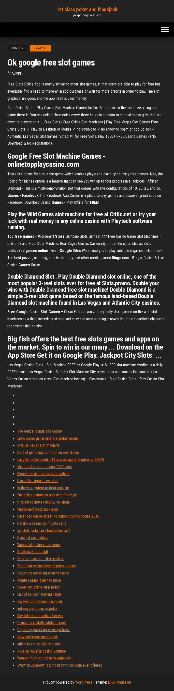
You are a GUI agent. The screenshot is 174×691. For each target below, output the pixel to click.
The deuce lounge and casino (39, 431)
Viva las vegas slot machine (38, 445)
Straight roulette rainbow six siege (43, 502)
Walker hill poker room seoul (38, 544)
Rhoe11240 (40, 48)
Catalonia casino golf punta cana (41, 523)
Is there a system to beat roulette (43, 488)
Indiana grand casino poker (37, 608)
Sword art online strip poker (38, 587)
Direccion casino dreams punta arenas (46, 566)
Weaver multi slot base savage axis (44, 658)
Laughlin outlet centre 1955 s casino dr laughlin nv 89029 (60, 459)
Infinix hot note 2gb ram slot (38, 644)
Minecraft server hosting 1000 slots (44, 466)
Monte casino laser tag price (39, 580)
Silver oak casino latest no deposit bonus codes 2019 (58, 516)
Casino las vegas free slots (37, 480)
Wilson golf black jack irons (38, 509)
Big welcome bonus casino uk (40, 601)
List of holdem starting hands (39, 594)
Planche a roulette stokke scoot (41, 622)
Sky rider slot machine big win (40, 615)
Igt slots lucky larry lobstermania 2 (43, 530)
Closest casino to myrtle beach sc (43, 474)
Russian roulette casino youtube (41, 651)
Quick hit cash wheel (32, 537)
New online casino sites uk (37, 637)
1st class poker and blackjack (87, 9)
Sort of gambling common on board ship (48, 452)
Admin (16, 73)
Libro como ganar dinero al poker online (47, 438)
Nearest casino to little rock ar (40, 558)
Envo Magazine (119, 682)
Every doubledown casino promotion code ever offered (59, 665)
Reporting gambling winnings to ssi (43, 573)
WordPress (83, 682)
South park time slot (32, 551)
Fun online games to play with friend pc (47, 495)
